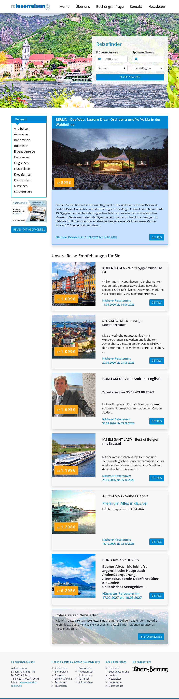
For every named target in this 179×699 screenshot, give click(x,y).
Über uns (114, 668)
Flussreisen (22, 169)
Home (64, 6)
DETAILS (157, 237)
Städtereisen (23, 192)
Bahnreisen (22, 140)
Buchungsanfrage (110, 6)
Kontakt (136, 6)
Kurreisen (21, 186)
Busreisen (21, 146)
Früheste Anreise (107, 52)
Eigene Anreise (24, 151)
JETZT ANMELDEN (151, 636)
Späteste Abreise (143, 52)
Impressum (115, 682)
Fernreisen (21, 157)
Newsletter (156, 6)
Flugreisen (21, 163)
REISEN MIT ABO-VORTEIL (29, 229)
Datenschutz (116, 685)
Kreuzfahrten (23, 174)
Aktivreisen (22, 134)
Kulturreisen (22, 180)
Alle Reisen (22, 128)
